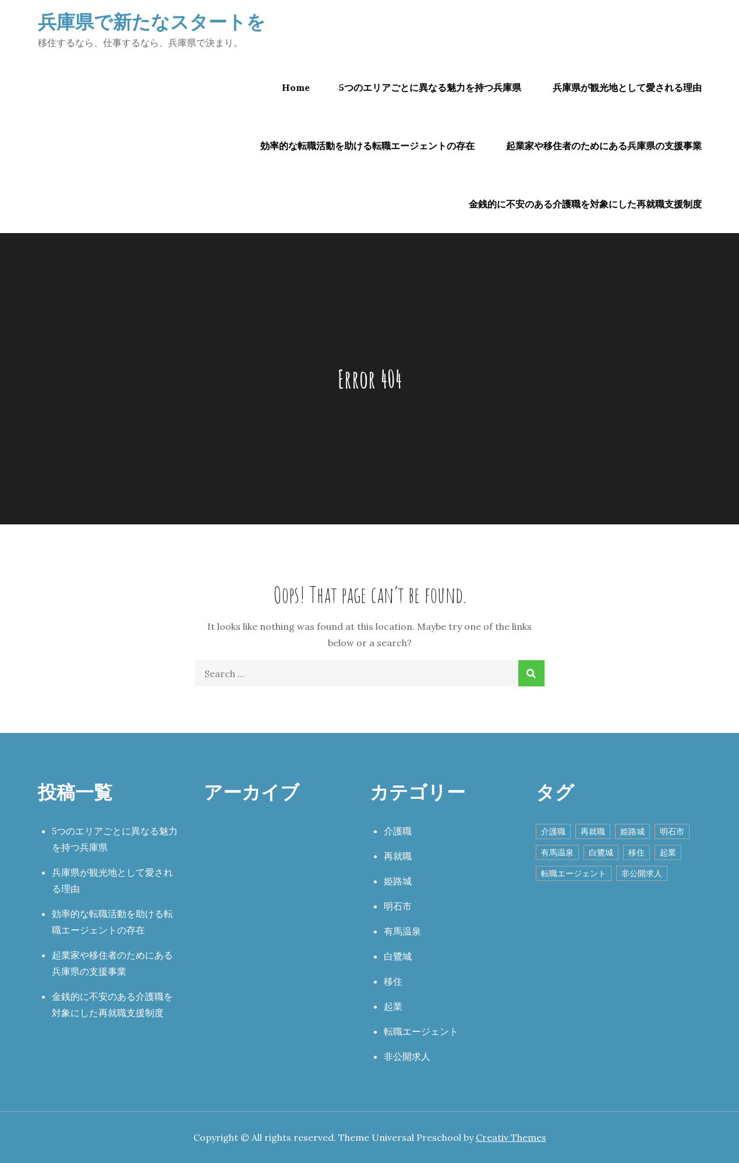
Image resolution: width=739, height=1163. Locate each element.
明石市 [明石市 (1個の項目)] (672, 831)
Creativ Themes (511, 1137)
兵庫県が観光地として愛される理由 (627, 87)
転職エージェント (421, 1031)
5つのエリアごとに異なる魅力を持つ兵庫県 (430, 87)
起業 (393, 1006)
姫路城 (398, 881)
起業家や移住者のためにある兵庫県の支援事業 (604, 145)
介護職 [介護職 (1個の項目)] (553, 831)
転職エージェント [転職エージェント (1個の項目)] (573, 873)
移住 (393, 981)
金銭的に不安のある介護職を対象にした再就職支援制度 (585, 204)
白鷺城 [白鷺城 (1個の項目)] (601, 852)
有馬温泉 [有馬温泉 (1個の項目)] (557, 852)
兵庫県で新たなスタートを (152, 21)
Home (296, 87)
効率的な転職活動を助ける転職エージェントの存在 (367, 145)
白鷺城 (398, 956)
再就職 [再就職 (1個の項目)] (593, 831)
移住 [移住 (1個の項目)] (636, 852)
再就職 (398, 856)
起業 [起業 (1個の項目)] (668, 852)
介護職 (398, 831)
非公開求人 (407, 1056)
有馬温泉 (402, 931)
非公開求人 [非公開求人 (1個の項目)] (641, 873)
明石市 (398, 906)
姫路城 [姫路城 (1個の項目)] (632, 831)
